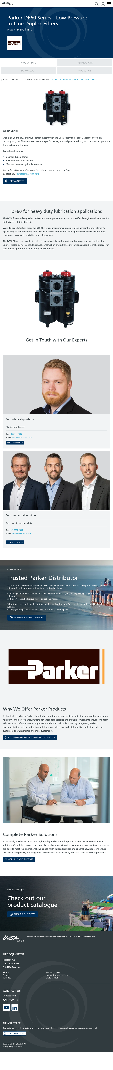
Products (16, 80)
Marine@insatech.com (22, 437)
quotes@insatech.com (28, 173)
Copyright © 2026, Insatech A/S (14, 1044)
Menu (109, 3)
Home (6, 80)
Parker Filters (42, 80)
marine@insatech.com (57, 975)
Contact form (9, 995)
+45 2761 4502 (16, 434)
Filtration (28, 80)
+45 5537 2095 (16, 530)
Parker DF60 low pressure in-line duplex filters (74, 80)
